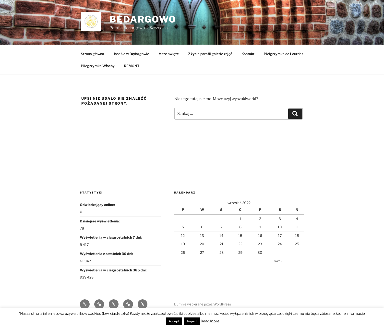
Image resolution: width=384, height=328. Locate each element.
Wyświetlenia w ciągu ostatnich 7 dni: (111, 237)
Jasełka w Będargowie (131, 54)
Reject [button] (192, 321)
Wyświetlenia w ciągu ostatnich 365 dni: (113, 270)
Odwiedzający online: (98, 205)
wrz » (278, 261)
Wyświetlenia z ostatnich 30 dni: (107, 254)
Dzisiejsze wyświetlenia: (100, 221)
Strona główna (92, 54)
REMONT (131, 66)
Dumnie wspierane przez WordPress (202, 304)
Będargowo (142, 19)
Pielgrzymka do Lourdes (283, 54)
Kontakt (247, 54)
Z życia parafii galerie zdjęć (210, 54)
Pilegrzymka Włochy (98, 66)
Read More (210, 321)
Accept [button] (174, 321)
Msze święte (168, 54)
